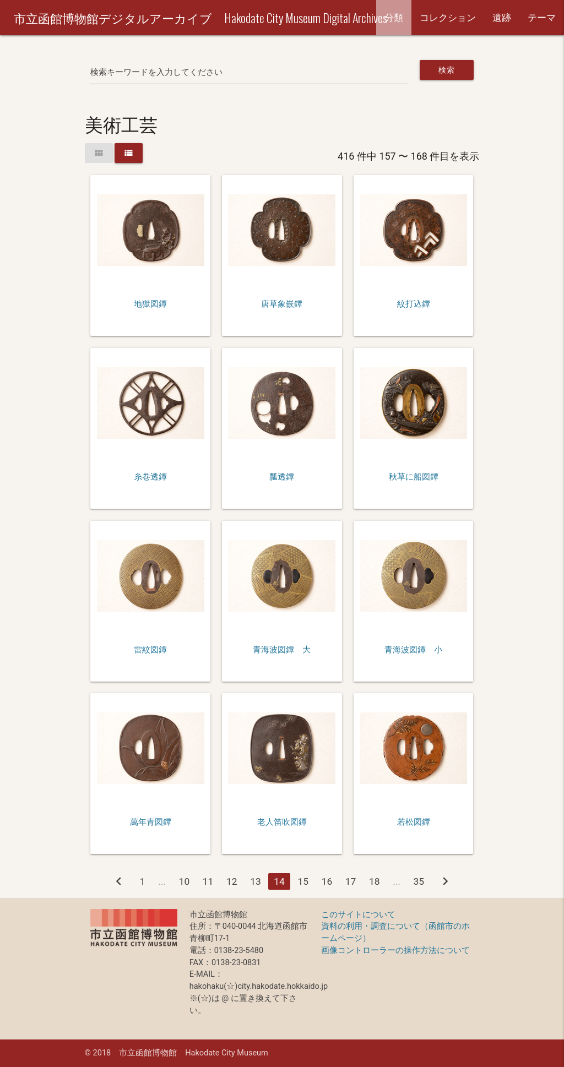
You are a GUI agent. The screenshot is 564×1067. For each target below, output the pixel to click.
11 (208, 881)
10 (184, 881)
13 (255, 881)
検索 (446, 70)
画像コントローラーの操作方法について (395, 950)
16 (327, 881)
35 (419, 881)
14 (279, 881)
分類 (393, 17)
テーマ (542, 17)
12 (231, 881)
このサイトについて (358, 914)
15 (302, 881)
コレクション (448, 17)
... (162, 881)
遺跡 (501, 17)
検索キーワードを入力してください (156, 72)
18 (374, 881)
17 (350, 881)
